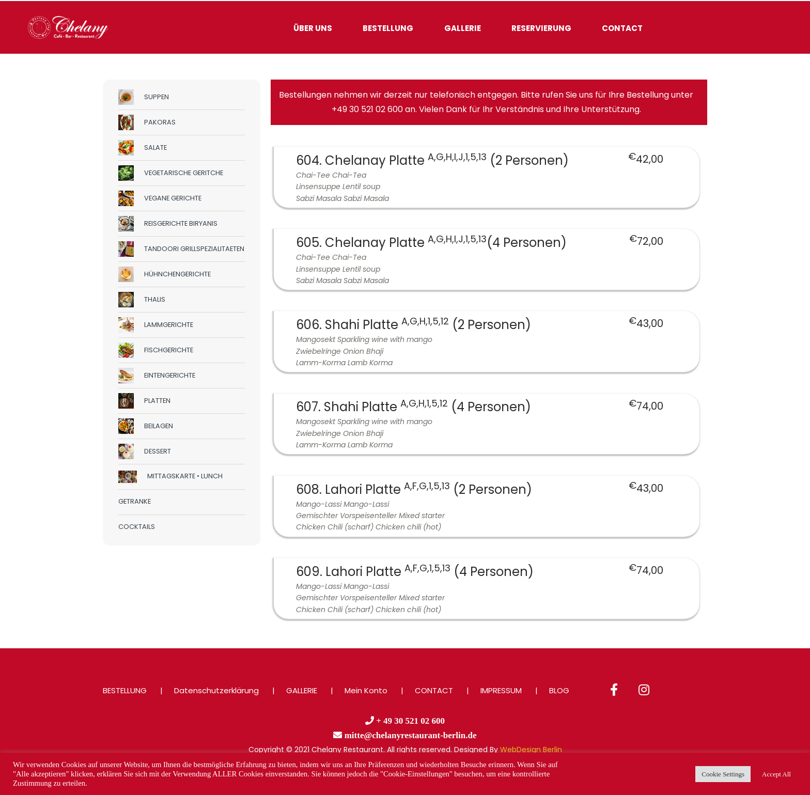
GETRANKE (134, 501)
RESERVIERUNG (541, 28)
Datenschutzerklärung (216, 690)
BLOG (559, 690)
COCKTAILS (136, 526)
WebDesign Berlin (531, 749)
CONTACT (622, 28)
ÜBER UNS (312, 28)
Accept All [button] (776, 774)
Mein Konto (366, 690)
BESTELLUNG (388, 28)
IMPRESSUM (501, 690)
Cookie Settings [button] (723, 774)
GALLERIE (462, 28)
